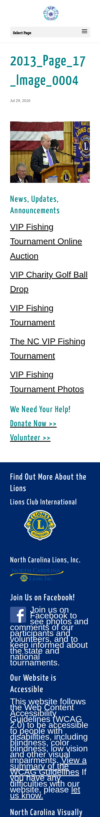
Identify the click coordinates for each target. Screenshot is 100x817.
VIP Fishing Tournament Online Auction (46, 241)
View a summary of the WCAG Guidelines (48, 766)
